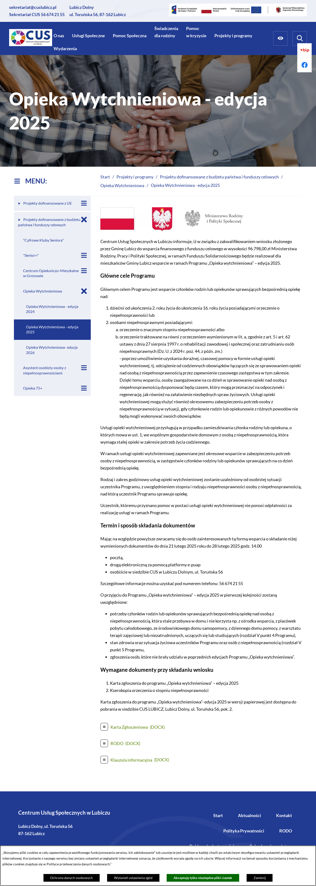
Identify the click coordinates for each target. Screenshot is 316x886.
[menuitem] (59, 35)
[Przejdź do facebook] (304, 65)
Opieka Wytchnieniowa (122, 185)
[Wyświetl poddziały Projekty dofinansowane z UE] (83, 203)
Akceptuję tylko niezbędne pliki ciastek (203, 878)
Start (218, 815)
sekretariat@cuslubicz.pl (32, 7)
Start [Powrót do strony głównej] (105, 176)
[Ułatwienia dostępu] (280, 38)
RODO (285, 830)
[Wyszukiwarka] (299, 38)
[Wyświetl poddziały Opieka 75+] (83, 388)
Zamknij (260, 878)
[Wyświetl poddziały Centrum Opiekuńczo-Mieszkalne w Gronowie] (83, 270)
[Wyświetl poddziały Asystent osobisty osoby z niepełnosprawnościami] (83, 367)
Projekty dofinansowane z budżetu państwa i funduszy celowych (219, 176)
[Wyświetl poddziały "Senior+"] (83, 255)
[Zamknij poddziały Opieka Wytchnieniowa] (83, 291)
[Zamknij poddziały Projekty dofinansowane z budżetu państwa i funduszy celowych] (83, 219)
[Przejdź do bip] (304, 50)
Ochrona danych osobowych (71, 878)
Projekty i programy (134, 176)
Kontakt (284, 815)
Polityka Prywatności (243, 830)
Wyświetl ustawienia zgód (133, 878)
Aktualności (249, 815)
